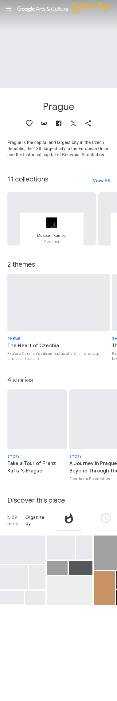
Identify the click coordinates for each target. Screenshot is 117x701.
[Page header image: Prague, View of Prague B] (58, 44)
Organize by (35, 520)
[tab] (69, 520)
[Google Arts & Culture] (66, 8)
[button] (8, 8)
